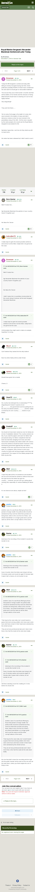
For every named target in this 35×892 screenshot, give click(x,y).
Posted (13, 80)
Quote (7, 145)
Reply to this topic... (10, 801)
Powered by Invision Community (17, 889)
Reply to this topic (17, 64)
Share (17, 810)
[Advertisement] (17, 28)
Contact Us (26, 885)
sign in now (10, 790)
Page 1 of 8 (17, 71)
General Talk (17, 58)
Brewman (6, 57)
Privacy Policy (17, 885)
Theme (8, 885)
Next (28, 71)
